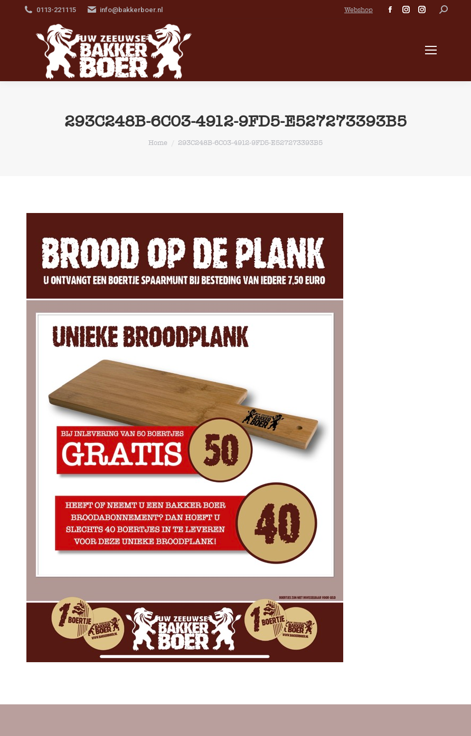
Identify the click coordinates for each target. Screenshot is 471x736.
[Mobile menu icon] (431, 50)
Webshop (358, 10)
